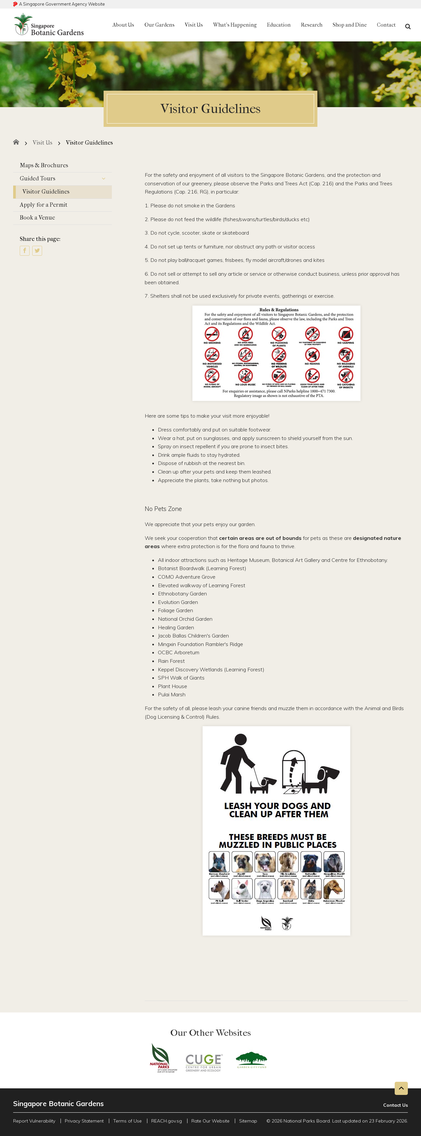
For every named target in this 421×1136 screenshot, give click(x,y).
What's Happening (235, 25)
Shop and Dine (350, 25)
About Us (123, 25)
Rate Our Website (210, 1121)
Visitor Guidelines (45, 191)
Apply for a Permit (43, 204)
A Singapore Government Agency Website (62, 4)
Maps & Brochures (44, 165)
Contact (386, 25)
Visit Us (194, 25)
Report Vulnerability (34, 1121)
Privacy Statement (84, 1121)
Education (279, 25)
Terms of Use (127, 1121)
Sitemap (248, 1121)
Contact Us (395, 1105)
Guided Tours (66, 179)
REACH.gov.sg (166, 1121)
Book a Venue (37, 217)
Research (311, 25)
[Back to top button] (401, 1088)
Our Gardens (159, 25)
